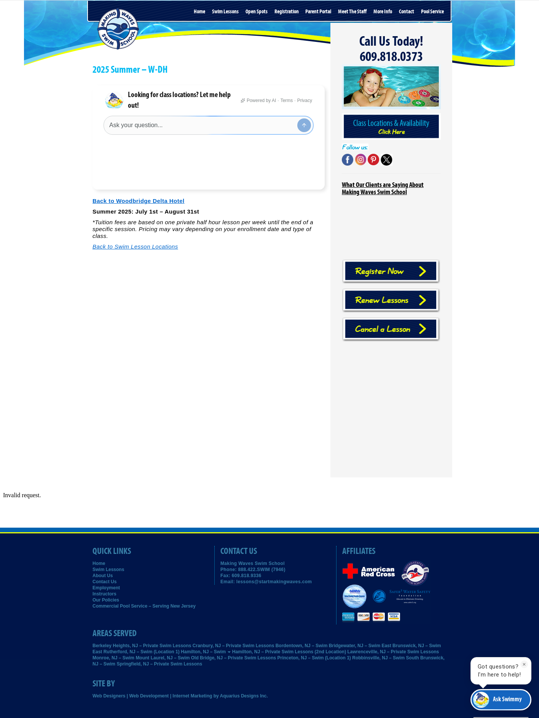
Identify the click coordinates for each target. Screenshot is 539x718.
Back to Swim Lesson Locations (135, 221)
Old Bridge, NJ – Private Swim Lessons (233, 658)
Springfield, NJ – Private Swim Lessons (159, 664)
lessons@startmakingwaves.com (274, 581)
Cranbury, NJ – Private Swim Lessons (233, 645)
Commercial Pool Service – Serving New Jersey (144, 606)
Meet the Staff (352, 11)
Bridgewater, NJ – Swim (354, 645)
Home (199, 11)
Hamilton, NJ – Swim (206, 651)
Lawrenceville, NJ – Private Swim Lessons (393, 651)
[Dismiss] (524, 664)
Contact (406, 11)
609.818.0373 (391, 57)
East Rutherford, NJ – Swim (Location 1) (136, 651)
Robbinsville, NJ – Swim (378, 658)
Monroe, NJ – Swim (113, 658)
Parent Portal (318, 11)
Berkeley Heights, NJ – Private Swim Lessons (141, 645)
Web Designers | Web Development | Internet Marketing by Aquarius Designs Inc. (180, 696)
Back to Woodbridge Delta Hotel (138, 175)
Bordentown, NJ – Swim (302, 645)
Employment (106, 587)
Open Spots (257, 11)
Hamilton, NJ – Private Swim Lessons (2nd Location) (289, 651)
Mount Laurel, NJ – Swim (163, 658)
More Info (382, 11)
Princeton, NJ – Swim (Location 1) (314, 658)
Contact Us (104, 581)
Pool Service (432, 11)
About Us (102, 575)
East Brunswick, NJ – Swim (411, 645)
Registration (286, 11)
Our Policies (105, 600)
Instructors (104, 594)
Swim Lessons (225, 11)
